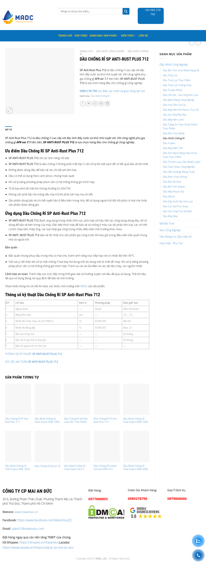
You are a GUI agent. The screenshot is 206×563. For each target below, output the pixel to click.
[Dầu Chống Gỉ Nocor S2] (48, 446)
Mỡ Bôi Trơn (167, 223)
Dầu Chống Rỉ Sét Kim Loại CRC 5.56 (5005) (76, 420)
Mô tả (8, 129)
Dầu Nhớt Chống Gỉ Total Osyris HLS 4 (74, 467)
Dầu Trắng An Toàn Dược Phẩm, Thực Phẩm (180, 126)
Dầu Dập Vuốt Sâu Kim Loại (178, 201)
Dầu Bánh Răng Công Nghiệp (178, 99)
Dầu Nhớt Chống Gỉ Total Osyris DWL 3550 (17, 467)
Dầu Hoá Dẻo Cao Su (174, 104)
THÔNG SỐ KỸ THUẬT (18, 354)
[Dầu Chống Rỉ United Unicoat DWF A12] (107, 446)
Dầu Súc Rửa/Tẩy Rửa (174, 114)
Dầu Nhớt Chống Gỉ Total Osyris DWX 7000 (135, 420)
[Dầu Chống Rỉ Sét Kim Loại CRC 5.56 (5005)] (77, 399)
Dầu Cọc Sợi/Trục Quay (175, 206)
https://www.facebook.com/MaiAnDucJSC (44, 520)
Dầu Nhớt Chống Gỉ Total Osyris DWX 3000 (135, 467)
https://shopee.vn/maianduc (39, 542)
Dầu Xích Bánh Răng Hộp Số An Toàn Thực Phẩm (180, 155)
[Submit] (126, 11)
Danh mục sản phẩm (104, 35)
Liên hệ (143, 35)
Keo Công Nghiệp (170, 230)
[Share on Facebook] (83, 103)
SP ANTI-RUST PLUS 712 (47, 354)
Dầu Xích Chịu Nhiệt (174, 133)
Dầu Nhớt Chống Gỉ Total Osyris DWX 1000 (47, 420)
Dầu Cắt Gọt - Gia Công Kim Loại (180, 95)
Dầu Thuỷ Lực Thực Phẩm (177, 80)
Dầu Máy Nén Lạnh (173, 119)
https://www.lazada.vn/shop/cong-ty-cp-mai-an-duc (38, 547)
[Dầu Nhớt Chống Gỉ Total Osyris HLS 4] (77, 446)
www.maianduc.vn (26, 512)
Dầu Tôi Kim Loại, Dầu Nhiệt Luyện (182, 161)
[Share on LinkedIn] (107, 103)
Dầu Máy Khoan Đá (173, 191)
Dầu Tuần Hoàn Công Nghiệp (179, 166)
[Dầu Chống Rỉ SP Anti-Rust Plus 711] (18, 399)
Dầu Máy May (170, 216)
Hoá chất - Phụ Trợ (171, 243)
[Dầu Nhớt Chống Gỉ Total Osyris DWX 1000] (48, 399)
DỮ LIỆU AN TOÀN (31, 362)
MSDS (83, 286)
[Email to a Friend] (95, 103)
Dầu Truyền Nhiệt (172, 90)
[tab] (8, 129)
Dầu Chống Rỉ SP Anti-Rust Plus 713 (106, 420)
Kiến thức (128, 35)
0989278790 (137, 498)
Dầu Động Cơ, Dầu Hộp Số (176, 236)
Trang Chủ (65, 35)
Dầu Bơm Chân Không (175, 176)
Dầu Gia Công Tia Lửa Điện (177, 211)
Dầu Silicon (169, 196)
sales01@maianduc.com (28, 529)
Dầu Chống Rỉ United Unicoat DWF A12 (105, 467)
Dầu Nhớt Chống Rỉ (174, 138)
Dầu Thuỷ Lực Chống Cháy (177, 85)
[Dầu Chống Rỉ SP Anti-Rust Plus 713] (107, 399)
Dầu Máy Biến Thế (173, 148)
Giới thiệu (81, 35)
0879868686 (177, 498)
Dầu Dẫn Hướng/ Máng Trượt (179, 171)
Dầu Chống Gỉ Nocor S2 (48, 466)
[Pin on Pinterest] (101, 103)
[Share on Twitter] (89, 103)
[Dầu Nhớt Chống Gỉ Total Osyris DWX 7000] (136, 399)
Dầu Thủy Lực (170, 75)
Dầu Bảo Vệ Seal (172, 181)
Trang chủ (86, 51)
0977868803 (98, 499)
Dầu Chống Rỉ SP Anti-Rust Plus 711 (17, 420)
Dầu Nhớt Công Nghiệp (174, 64)
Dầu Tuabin (169, 143)
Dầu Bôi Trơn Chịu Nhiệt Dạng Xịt (181, 70)
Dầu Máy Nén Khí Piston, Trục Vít (181, 109)
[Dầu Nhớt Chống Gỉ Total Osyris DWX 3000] (136, 446)
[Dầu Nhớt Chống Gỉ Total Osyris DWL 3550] (18, 446)
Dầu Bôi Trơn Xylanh (174, 186)
